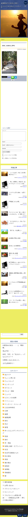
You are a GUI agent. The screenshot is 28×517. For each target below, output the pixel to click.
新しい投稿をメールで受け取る (9, 160)
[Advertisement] (14, 93)
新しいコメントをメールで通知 (9, 156)
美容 (6, 461)
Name (3, 143)
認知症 (7, 468)
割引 (6, 422)
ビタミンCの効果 (10, 399)
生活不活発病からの (11, 454)
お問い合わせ (9, 487)
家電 (6, 429)
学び (6, 426)
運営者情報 (8, 484)
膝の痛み (8, 464)
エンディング (9, 386)
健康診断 (8, 419)
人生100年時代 (10, 409)
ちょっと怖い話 (10, 380)
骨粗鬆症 (8, 474)
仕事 (6, 412)
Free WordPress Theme (16, 511)
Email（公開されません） (8, 147)
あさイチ (25, 188)
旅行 (6, 441)
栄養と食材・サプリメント (14, 448)
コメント (4, 130)
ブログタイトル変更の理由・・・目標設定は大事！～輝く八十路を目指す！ (14, 499)
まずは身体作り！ (9, 365)
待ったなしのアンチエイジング (21, 297)
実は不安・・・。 (9, 353)
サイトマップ (9, 494)
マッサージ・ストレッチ (22, 179)
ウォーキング (9, 383)
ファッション (24, 218)
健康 (26, 288)
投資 (6, 438)
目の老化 (8, 458)
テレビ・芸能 (24, 199)
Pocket (9, 77)
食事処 (7, 471)
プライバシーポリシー (12, 490)
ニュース (25, 206)
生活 (26, 235)
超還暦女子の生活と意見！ (10, 3)
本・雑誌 (25, 306)
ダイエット (8, 389)
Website (4, 150)
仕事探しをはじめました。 (12, 362)
